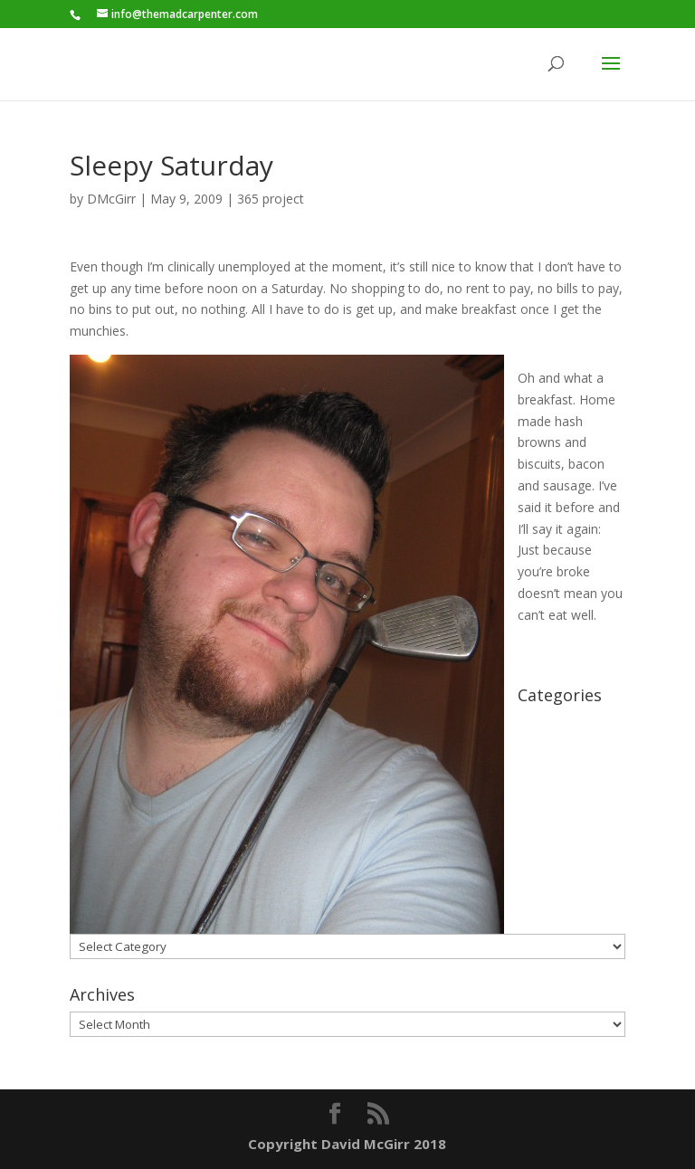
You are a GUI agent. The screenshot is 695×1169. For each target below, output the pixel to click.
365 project (270, 198)
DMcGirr (111, 198)
